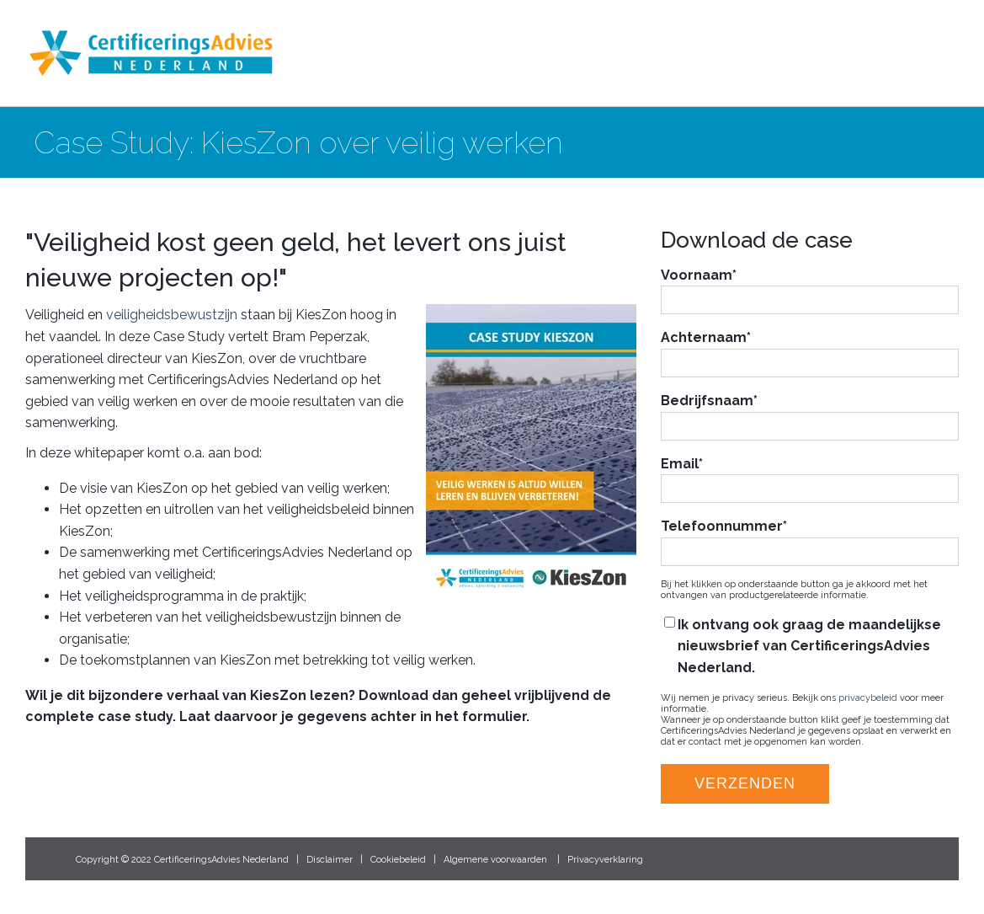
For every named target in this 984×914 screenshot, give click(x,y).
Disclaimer (329, 859)
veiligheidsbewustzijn (171, 315)
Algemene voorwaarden (495, 859)
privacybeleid (867, 697)
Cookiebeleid (398, 859)
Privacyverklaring (605, 859)
